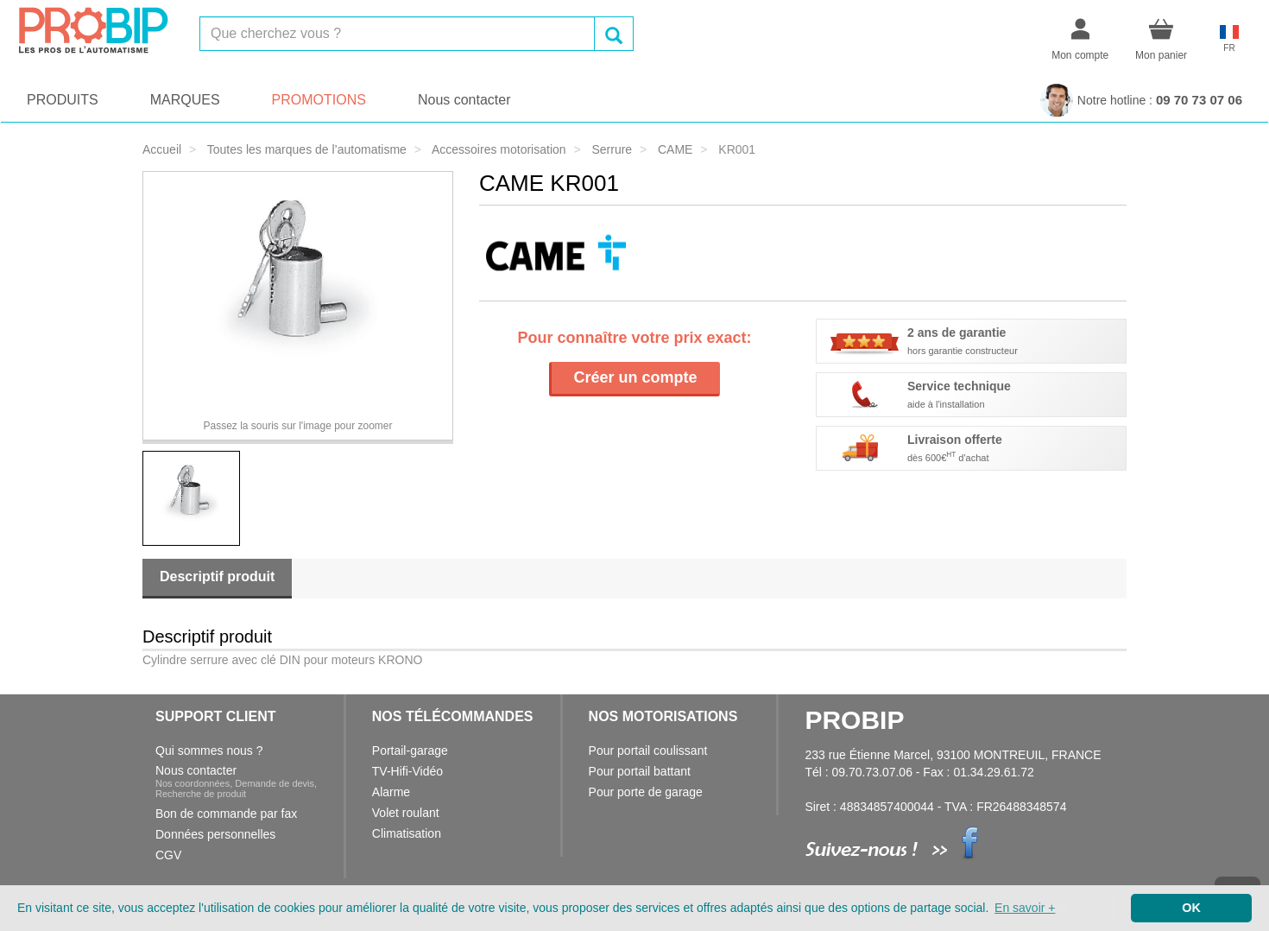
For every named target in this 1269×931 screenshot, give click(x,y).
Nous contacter (464, 99)
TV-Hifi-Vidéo (407, 771)
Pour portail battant (640, 771)
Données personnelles (215, 834)
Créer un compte (635, 377)
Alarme (391, 792)
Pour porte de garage (646, 792)
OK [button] (1191, 908)
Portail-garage (410, 750)
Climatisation (406, 833)
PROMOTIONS (319, 99)
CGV (168, 855)
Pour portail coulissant (648, 750)
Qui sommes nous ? (209, 750)
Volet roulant (405, 813)
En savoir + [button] (1024, 908)
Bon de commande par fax (226, 813)
